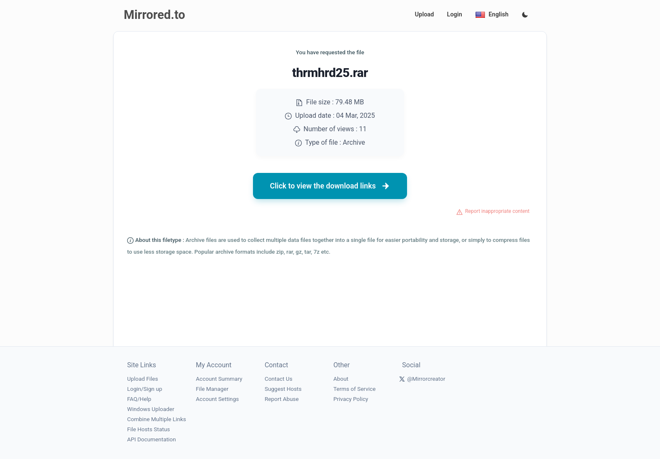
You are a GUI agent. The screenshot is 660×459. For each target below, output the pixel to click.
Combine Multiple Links (156, 419)
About (341, 379)
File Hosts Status (148, 429)
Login (454, 14)
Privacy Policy (350, 399)
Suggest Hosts (283, 389)
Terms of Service (354, 389)
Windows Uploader (150, 409)
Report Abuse (282, 399)
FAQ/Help (139, 399)
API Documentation (151, 439)
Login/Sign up (144, 389)
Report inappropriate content (497, 211)
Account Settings (217, 399)
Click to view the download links (330, 186)
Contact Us (279, 379)
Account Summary (219, 379)
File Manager (212, 389)
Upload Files (142, 379)
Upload (424, 14)
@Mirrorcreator (426, 379)
